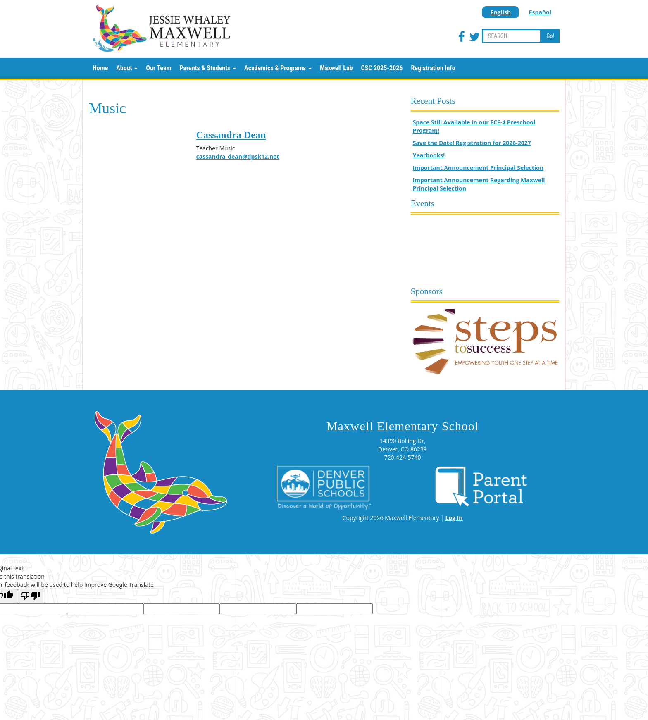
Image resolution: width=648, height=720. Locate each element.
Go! (550, 36)
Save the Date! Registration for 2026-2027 (472, 143)
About (127, 68)
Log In (453, 518)
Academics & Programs (278, 68)
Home (100, 68)
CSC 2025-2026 (382, 68)
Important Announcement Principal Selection (478, 168)
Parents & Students (207, 68)
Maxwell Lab (336, 68)
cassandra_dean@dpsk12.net (237, 156)
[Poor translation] (30, 596)
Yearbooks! (429, 155)
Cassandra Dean (231, 134)
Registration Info (433, 68)
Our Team (158, 68)
